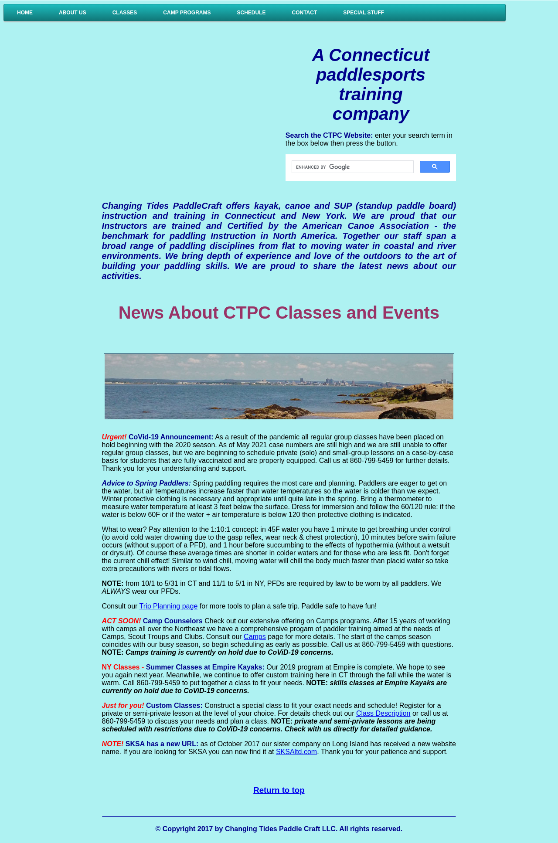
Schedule (251, 13)
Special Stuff (363, 13)
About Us (72, 13)
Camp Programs (187, 13)
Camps (255, 636)
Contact (304, 13)
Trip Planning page (169, 606)
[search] (352, 167)
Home (25, 13)
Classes (124, 13)
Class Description (383, 713)
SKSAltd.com (296, 751)
